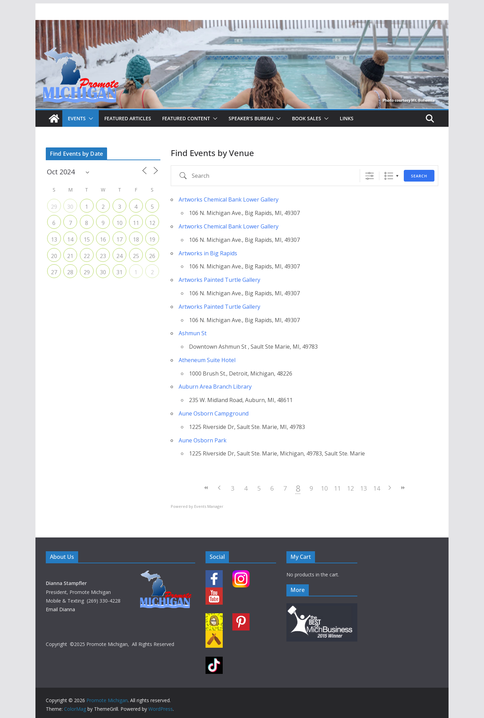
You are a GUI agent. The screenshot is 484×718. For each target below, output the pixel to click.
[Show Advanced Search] (369, 176)
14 (376, 488)
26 (152, 256)
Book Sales (306, 118)
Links (347, 118)
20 (54, 256)
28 (70, 272)
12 (350, 488)
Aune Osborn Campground (214, 413)
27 (54, 272)
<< (206, 487)
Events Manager (208, 506)
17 (119, 239)
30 (70, 207)
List (389, 176)
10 (324, 488)
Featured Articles (127, 118)
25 (136, 256)
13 (363, 488)
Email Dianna (60, 609)
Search (419, 175)
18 (136, 239)
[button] (89, 118)
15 (87, 239)
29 (54, 207)
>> (402, 487)
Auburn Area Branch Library (215, 386)
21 (70, 256)
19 (152, 239)
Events (77, 118)
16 (103, 239)
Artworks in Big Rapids (208, 253)
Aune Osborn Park (203, 440)
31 (119, 272)
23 (103, 256)
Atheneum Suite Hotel (207, 360)
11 (337, 488)
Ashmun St (193, 333)
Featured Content (186, 118)
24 (119, 256)
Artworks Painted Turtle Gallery (219, 280)
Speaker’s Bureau (251, 118)
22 (87, 256)
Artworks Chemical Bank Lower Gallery (228, 199)
